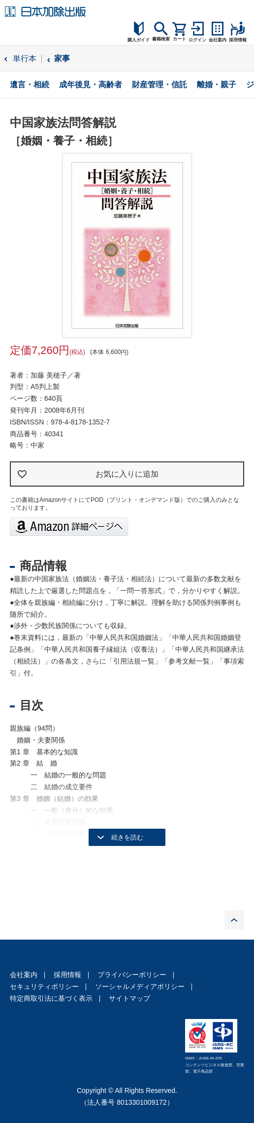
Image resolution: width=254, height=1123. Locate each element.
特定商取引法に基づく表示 (51, 998)
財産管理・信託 (159, 84)
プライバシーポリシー (131, 975)
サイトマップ (129, 998)
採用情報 (67, 975)
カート (179, 38)
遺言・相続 (29, 84)
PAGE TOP (234, 920)
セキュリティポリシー (44, 986)
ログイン (197, 39)
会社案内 (23, 975)
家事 (62, 58)
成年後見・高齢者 (90, 84)
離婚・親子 (216, 84)
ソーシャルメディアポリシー (140, 986)
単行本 (24, 58)
